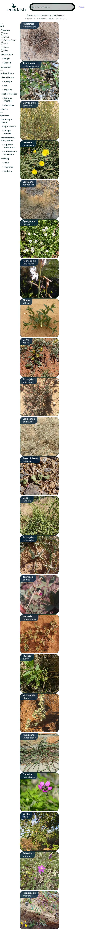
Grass (6, 47)
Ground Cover (10, 40)
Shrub (6, 36)
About (81, 7)
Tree (6, 33)
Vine (6, 50)
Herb (6, 43)
